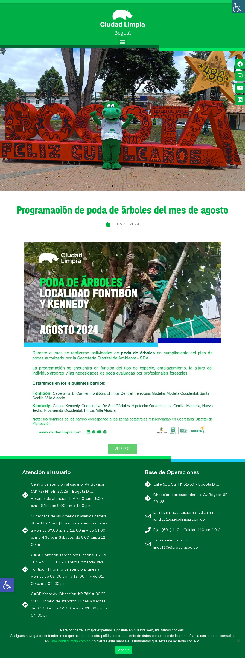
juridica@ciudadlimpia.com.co (179, 519)
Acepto (124, 650)
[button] (122, 41)
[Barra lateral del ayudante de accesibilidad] (238, 6)
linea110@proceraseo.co (175, 547)
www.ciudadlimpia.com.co (70, 641)
